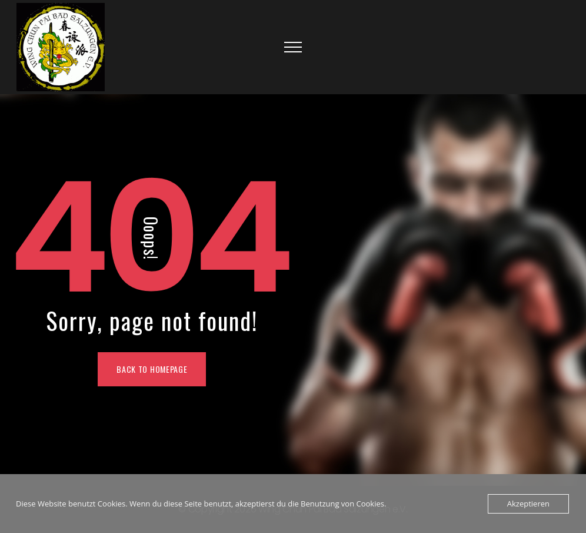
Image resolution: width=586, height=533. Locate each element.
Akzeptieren (528, 503)
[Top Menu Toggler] (293, 47)
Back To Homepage (151, 369)
